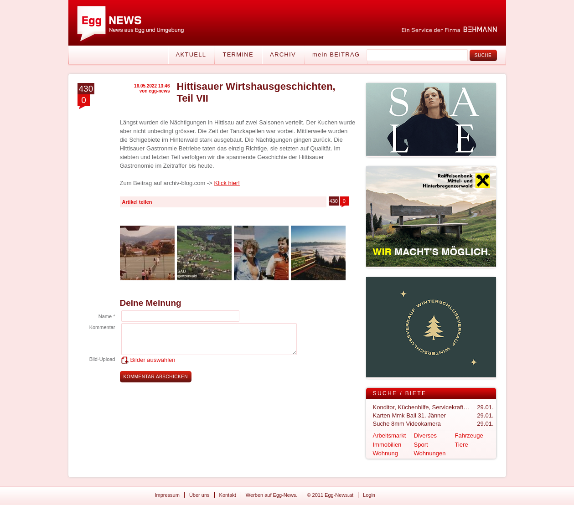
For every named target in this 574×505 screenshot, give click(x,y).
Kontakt (227, 495)
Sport (421, 444)
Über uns (199, 495)
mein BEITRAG (336, 54)
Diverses (425, 435)
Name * (106, 316)
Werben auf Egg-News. (272, 495)
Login (369, 495)
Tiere (461, 444)
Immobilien (387, 444)
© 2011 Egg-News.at (330, 495)
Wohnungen (430, 453)
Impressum (167, 495)
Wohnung (385, 453)
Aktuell (191, 54)
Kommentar (102, 327)
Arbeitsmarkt (389, 435)
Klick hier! (227, 183)
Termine (237, 54)
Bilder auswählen (153, 359)
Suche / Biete (400, 393)
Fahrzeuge (469, 435)
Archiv (283, 54)
